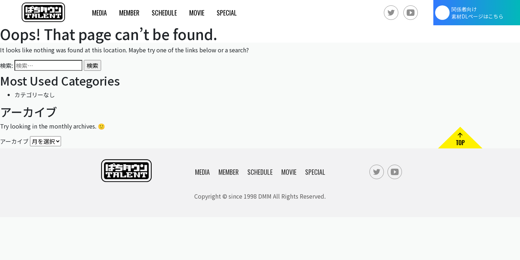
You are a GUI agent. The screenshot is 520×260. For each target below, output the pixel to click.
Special (227, 12)
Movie (196, 12)
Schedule (164, 12)
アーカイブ (14, 140)
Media (99, 12)
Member (129, 12)
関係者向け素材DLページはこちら (477, 12)
